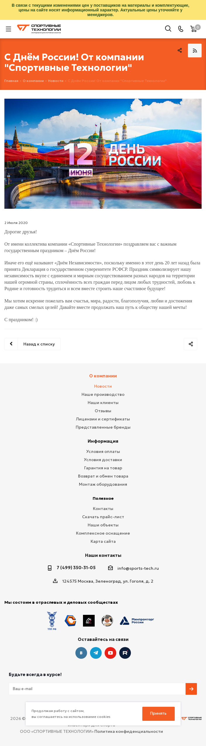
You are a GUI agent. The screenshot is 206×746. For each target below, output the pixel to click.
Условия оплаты (103, 451)
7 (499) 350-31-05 (76, 567)
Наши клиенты (103, 402)
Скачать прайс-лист (103, 516)
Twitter (125, 653)
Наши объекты (103, 525)
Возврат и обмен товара (103, 476)
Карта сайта (103, 541)
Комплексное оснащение (103, 533)
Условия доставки (103, 459)
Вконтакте (81, 653)
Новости (103, 386)
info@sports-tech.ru (138, 568)
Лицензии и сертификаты (103, 419)
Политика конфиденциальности (128, 731)
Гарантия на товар (103, 467)
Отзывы (103, 410)
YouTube (110, 653)
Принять (158, 713)
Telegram (96, 653)
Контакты (103, 508)
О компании (103, 376)
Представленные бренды (103, 427)
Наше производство (103, 394)
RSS (195, 50)
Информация (103, 441)
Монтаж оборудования (103, 484)
